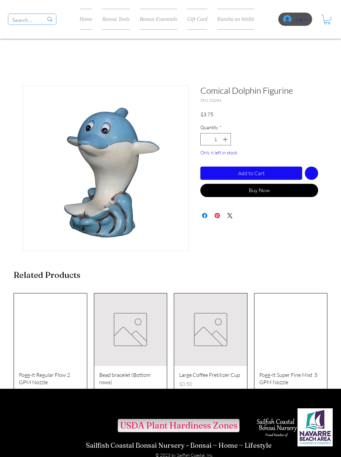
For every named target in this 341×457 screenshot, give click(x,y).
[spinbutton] (216, 139)
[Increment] (226, 139)
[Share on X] (230, 216)
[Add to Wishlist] (311, 173)
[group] (170, 347)
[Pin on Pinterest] (217, 216)
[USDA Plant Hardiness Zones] (178, 425)
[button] (327, 19)
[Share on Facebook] (205, 216)
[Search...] (23, 20)
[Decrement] (205, 139)
